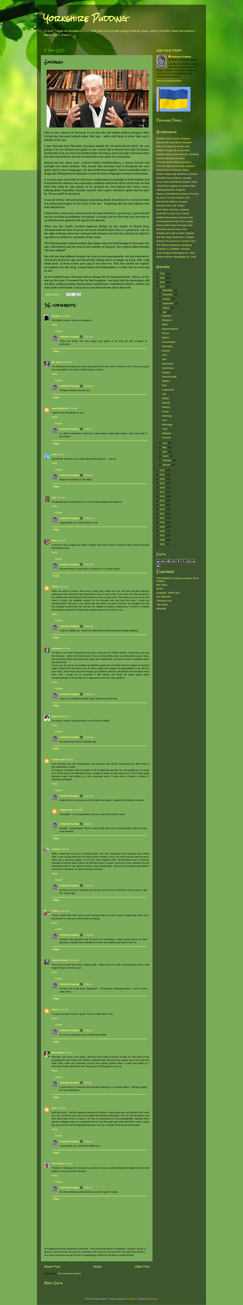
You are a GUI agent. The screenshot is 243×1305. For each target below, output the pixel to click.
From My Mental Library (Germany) (173, 162)
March (166, 456)
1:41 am (73, 408)
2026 (162, 273)
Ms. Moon (57, 362)
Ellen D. (56, 1009)
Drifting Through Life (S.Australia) (172, 150)
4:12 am (62, 540)
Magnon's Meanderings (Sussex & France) (177, 194)
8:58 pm (88, 1187)
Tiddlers (166, 381)
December (168, 290)
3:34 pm (88, 824)
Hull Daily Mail (163, 596)
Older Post (142, 1266)
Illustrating (167, 346)
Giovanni (166, 437)
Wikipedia (161, 608)
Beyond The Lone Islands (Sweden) (174, 142)
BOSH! (159, 589)
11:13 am (77, 810)
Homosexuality (169, 376)
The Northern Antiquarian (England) (174, 245)
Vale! (164, 359)
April (165, 451)
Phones (166, 333)
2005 (162, 544)
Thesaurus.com (164, 600)
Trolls (164, 429)
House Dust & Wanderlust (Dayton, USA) (176, 182)
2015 (162, 500)
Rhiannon (167, 320)
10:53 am (64, 911)
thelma (55, 911)
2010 (162, 522)
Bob (54, 454)
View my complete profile (168, 80)
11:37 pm (88, 337)
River (54, 540)
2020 (162, 479)
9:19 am (65, 849)
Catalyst (56, 316)
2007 (162, 535)
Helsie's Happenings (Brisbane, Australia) (176, 174)
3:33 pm (88, 984)
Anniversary (168, 368)
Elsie (164, 385)
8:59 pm (88, 1141)
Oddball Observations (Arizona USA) (174, 217)
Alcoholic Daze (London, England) (173, 138)
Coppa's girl (58, 759)
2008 (162, 531)
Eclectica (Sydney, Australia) (170, 158)
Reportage (167, 424)
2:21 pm (69, 1052)
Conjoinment (168, 389)
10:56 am (88, 475)
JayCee (55, 716)
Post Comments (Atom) (69, 1273)
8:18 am (64, 716)
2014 (162, 505)
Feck (164, 420)
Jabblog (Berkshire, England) (170, 190)
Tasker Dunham (60, 960)
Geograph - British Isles (168, 593)
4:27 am (63, 586)
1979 (164, 355)
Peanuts (166, 402)
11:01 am (88, 796)
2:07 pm (65, 1009)
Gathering (167, 416)
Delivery (166, 407)
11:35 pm (66, 316)
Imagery (166, 372)
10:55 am (88, 386)
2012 (162, 513)
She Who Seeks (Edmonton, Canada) (175, 237)
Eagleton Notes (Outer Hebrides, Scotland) (177, 154)
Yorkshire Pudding (85, 18)
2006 (162, 540)
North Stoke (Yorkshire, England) (172, 209)
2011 (162, 518)
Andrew (56, 849)
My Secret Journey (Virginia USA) (173, 197)
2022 (162, 470)
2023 (162, 286)
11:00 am (88, 694)
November (168, 294)
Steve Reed (58, 1163)
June (165, 443)
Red (54, 497)
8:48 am (69, 759)
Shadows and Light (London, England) (175, 233)
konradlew (131, 1299)
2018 (162, 487)
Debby (55, 586)
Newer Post (52, 1266)
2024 (162, 282)
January (167, 464)
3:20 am (61, 497)
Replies (58, 331)
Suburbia (166, 316)
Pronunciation (169, 342)
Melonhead (167, 363)
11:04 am (88, 935)
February (167, 460)
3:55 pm (69, 1163)
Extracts (166, 350)
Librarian (56, 648)
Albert (165, 324)
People (165, 411)
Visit (164, 394)
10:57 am (88, 564)
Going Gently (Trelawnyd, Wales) (172, 170)
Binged (165, 337)
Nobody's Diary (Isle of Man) (170, 205)
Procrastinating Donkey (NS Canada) (174, 221)
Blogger (154, 1299)
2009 (162, 527)
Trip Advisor (162, 604)
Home (97, 1266)
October (167, 299)
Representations (170, 329)
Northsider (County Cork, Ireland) (172, 213)
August (166, 308)
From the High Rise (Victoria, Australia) (175, 166)
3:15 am (61, 454)
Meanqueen (58, 1052)
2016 (162, 496)
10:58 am (88, 626)
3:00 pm (62, 1108)
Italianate (166, 433)
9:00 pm (88, 1082)
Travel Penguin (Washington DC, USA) (175, 253)
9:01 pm (88, 1030)
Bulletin (165, 398)
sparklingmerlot (60, 408)
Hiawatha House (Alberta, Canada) (173, 178)
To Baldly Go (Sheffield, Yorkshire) (173, 249)
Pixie (54, 1108)
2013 (162, 509)
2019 (162, 483)
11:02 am (88, 885)
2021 (162, 474)
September (168, 303)
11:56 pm (67, 362)
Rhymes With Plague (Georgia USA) (174, 225)
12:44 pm (73, 960)
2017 (162, 492)
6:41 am (66, 648)
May (165, 447)
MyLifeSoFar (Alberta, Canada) (171, 201)
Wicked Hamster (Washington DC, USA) (176, 257)
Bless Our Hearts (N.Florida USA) (173, 146)
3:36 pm (88, 429)
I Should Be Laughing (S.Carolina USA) (175, 186)
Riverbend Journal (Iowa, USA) (171, 229)
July (165, 312)
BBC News (161, 585)
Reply (54, 324)
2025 (162, 278)
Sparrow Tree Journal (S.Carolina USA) (175, 241)
